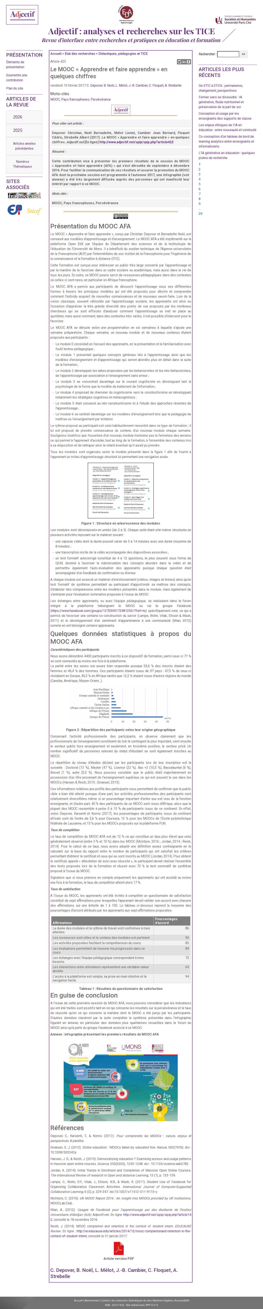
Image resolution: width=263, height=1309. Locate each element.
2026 (17, 117)
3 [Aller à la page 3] (200, 174)
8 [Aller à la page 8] (200, 199)
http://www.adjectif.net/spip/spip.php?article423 (136, 142)
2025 (17, 130)
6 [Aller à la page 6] (200, 189)
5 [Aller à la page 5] (200, 184)
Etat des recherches (80, 54)
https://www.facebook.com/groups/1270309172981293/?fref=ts (98, 611)
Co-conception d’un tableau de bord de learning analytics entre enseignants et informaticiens (226, 141)
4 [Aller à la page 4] (200, 179)
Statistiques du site (140, 1300)
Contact (105, 1300)
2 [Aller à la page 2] (200, 169)
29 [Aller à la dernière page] (200, 214)
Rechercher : (207, 54)
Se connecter (119, 1300)
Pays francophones (75, 99)
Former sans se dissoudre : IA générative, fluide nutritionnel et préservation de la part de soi (221, 102)
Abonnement (91, 1300)
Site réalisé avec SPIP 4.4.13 (142, 1305)
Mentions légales (163, 1300)
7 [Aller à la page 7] (200, 194)
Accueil (55, 54)
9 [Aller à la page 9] (200, 204)
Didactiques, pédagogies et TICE (123, 54)
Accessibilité (181, 1300)
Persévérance (101, 99)
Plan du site (14, 88)
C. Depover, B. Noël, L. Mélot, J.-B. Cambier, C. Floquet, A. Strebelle (134, 85)
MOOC (55, 99)
